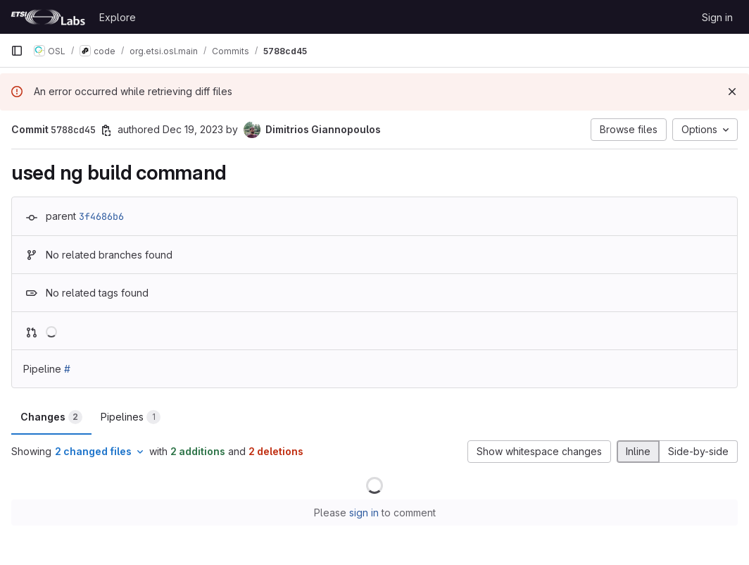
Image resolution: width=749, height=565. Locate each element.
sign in (364, 513)
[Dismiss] (732, 91)
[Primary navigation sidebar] (17, 50)
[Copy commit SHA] (106, 130)
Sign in (717, 17)
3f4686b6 (101, 216)
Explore (117, 17)
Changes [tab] (51, 417)
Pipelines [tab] (130, 417)
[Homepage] (48, 17)
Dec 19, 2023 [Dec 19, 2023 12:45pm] (193, 129)
